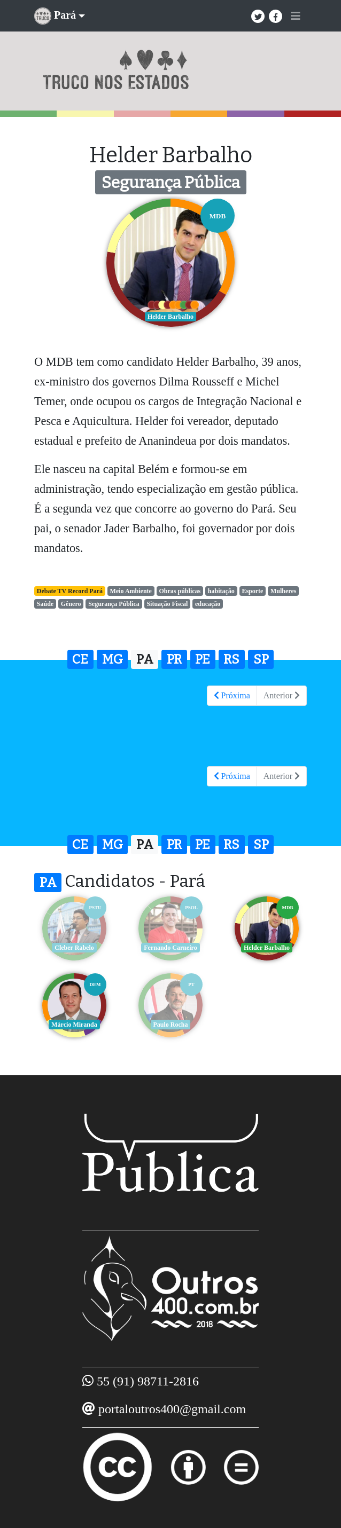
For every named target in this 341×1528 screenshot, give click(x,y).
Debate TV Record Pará (70, 591)
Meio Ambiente (131, 591)
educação (207, 604)
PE (202, 659)
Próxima (232, 695)
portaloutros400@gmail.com (172, 1409)
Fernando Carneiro (170, 947)
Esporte (252, 591)
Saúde (45, 604)
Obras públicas (180, 591)
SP (261, 659)
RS (231, 659)
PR (174, 659)
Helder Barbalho (267, 947)
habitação (221, 591)
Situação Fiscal (167, 604)
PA (144, 659)
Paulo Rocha (170, 1024)
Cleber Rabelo (74, 947)
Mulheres (283, 591)
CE (80, 659)
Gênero (71, 604)
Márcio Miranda (74, 1024)
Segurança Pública (114, 604)
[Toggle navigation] (295, 16)
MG (112, 659)
